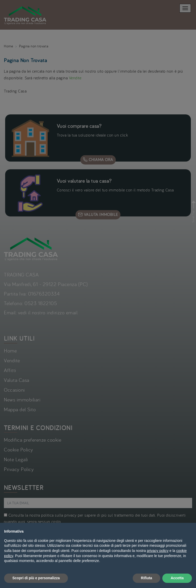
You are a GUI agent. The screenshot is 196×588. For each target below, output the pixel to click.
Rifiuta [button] (146, 578)
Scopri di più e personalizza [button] (36, 578)
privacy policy (157, 551)
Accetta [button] (177, 578)
